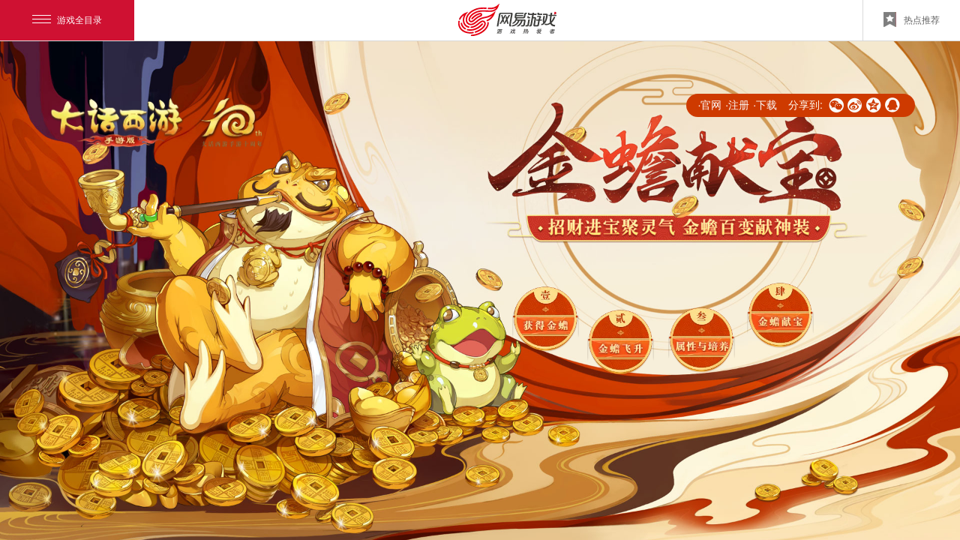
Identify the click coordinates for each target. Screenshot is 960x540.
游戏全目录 (67, 20)
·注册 (737, 105)
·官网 (710, 105)
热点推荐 (912, 19)
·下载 (765, 105)
